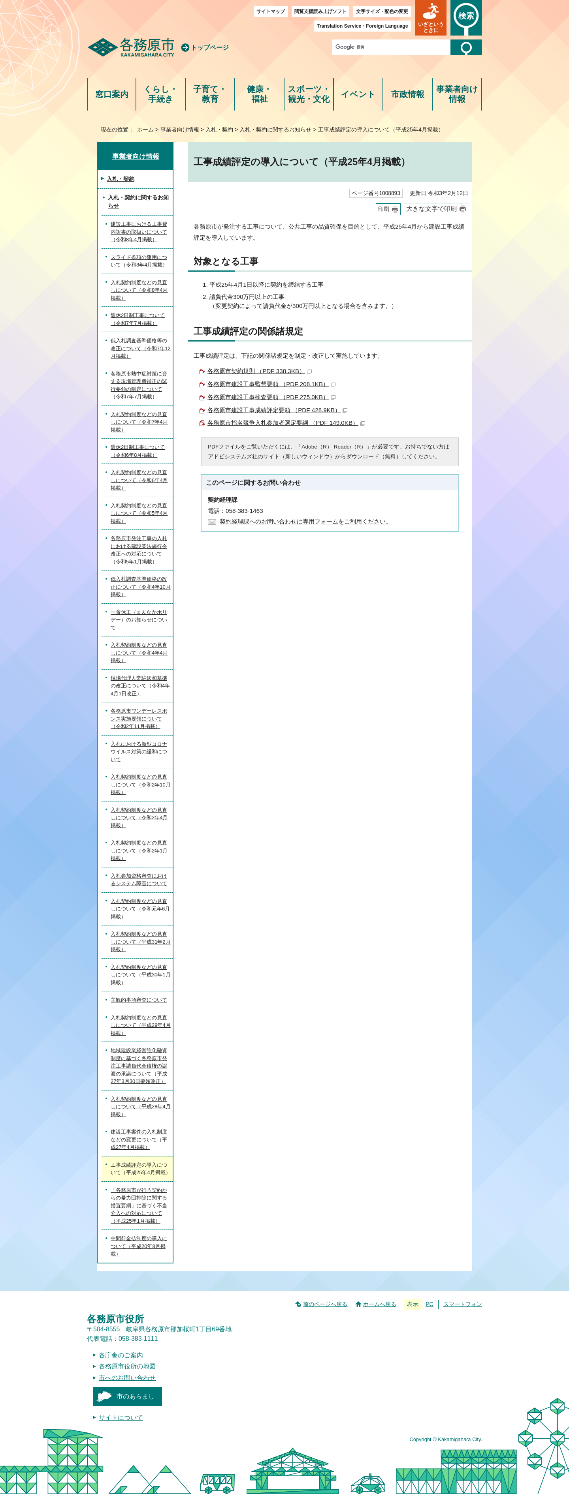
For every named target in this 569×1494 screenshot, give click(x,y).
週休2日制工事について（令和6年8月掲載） (138, 451)
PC (429, 1304)
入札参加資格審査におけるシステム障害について (139, 880)
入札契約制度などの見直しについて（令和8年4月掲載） (139, 290)
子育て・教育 (210, 94)
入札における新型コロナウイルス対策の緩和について (139, 751)
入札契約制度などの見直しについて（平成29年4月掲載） (141, 1025)
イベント (358, 94)
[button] (431, 18)
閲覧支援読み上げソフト (320, 11)
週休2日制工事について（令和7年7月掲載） (138, 319)
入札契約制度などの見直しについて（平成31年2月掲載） (141, 941)
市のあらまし (135, 1396)
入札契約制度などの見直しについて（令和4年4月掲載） (139, 652)
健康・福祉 (259, 94)
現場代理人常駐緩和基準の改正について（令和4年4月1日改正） (140, 685)
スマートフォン (462, 1304)
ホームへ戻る (379, 1304)
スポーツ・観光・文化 (309, 94)
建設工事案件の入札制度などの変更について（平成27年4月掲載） (139, 1139)
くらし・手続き (160, 94)
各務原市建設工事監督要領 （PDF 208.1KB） (271, 384)
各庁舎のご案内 (121, 1355)
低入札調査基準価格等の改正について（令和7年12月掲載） (141, 348)
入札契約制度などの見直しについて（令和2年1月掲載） (139, 850)
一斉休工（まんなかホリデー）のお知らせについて (139, 620)
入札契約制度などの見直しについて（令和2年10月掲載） (141, 784)
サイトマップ (270, 11)
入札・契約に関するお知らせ (275, 129)
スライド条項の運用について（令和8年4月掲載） (139, 261)
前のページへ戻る (325, 1304)
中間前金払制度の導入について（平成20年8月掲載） (139, 1246)
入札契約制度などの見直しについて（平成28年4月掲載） (141, 1106)
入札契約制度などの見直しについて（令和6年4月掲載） (139, 480)
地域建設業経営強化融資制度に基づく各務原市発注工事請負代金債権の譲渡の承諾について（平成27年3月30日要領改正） (139, 1065)
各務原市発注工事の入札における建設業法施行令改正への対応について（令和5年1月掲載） (139, 550)
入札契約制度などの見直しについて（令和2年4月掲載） (139, 817)
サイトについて (121, 1417)
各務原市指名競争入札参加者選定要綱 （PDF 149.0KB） (286, 422)
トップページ (210, 47)
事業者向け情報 (457, 94)
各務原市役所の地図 (127, 1366)
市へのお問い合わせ (127, 1377)
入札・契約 (219, 129)
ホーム (145, 129)
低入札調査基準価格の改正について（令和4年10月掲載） (141, 586)
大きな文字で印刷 (431, 208)
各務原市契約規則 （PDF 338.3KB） (259, 371)
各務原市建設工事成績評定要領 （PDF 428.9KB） (277, 410)
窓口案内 (111, 94)
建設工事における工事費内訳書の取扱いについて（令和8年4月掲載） (139, 231)
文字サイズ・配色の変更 (382, 11)
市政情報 (407, 94)
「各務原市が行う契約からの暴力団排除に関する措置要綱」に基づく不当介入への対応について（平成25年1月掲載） (139, 1205)
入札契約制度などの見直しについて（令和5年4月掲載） (139, 513)
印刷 (383, 209)
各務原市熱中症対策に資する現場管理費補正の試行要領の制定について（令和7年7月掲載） (139, 385)
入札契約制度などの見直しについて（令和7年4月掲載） (139, 422)
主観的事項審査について (139, 1000)
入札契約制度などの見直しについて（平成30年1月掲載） (141, 974)
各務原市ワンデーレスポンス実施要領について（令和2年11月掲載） (139, 718)
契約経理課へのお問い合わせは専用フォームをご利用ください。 (306, 521)
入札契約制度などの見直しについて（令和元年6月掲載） (140, 909)
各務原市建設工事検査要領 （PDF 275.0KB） (271, 397)
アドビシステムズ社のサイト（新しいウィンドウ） (271, 457)
